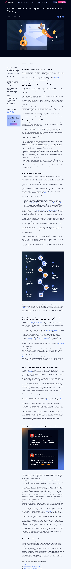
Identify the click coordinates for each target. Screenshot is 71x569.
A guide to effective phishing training (31, 566)
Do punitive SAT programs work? (13, 77)
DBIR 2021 (46, 230)
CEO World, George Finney (39, 404)
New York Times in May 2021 (36, 352)
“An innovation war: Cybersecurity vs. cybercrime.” (38, 338)
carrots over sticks (48, 192)
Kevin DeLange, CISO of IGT (49, 511)
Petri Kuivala (29, 371)
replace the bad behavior (44, 397)
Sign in (55, 2)
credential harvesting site (51, 330)
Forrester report (26, 307)
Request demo (61, 2)
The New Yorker (25, 356)
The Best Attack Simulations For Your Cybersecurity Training (36, 564)
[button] (27, 2)
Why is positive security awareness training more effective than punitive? (13, 70)
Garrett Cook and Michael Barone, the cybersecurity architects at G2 (39, 474)
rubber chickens (56, 77)
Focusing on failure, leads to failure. (13, 74)
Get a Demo (13, 124)
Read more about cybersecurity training (11, 104)
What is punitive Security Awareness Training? (12, 66)
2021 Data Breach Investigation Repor (34, 322)
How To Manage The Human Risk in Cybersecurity (46, 210)
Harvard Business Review (38, 178)
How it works (20, 2)
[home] (9, 2)
